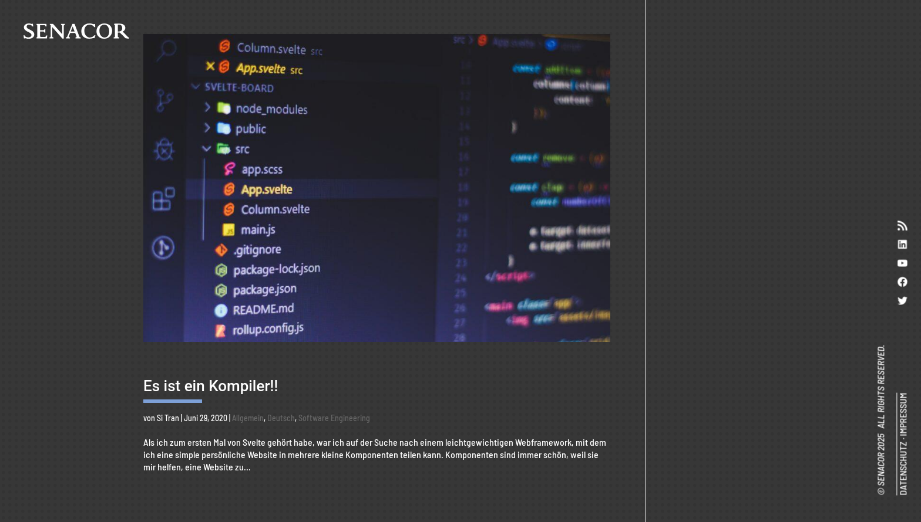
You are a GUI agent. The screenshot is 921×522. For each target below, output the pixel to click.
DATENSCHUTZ (902, 469)
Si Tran (168, 418)
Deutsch (281, 418)
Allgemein (248, 418)
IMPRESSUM (902, 415)
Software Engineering (334, 418)
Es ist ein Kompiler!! (210, 386)
